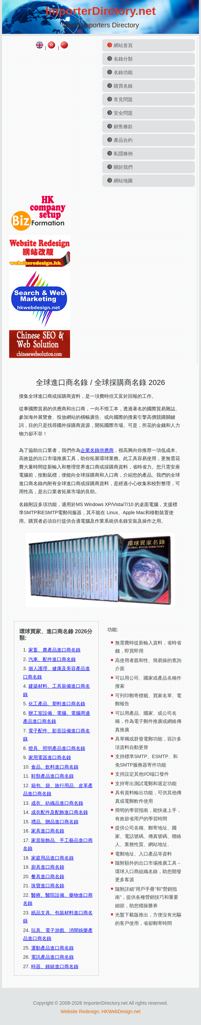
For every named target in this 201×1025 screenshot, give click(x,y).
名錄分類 (123, 59)
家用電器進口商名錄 (49, 757)
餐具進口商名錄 (47, 876)
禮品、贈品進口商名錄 (55, 821)
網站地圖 (123, 180)
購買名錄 (123, 86)
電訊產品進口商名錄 (52, 957)
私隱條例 (123, 153)
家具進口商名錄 (47, 831)
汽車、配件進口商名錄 (52, 659)
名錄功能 (123, 72)
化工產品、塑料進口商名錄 (56, 703)
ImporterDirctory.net (100, 10)
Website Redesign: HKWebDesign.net (100, 1011)
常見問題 (123, 99)
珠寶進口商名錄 (47, 885)
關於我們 (123, 167)
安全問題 (123, 113)
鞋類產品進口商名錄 (52, 776)
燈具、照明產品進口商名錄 (56, 748)
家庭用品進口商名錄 (52, 858)
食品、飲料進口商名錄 (55, 767)
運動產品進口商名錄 (52, 948)
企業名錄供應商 (97, 450)
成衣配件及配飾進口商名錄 (59, 812)
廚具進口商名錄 (47, 867)
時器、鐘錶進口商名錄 (55, 966)
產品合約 (123, 140)
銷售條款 (123, 126)
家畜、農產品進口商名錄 (54, 650)
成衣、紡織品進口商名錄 (57, 803)
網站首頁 (123, 45)
